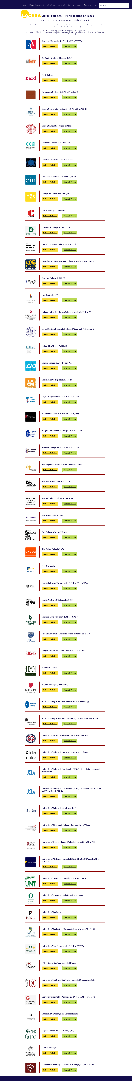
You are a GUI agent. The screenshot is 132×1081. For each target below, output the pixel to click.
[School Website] (50, 46)
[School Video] (69, 46)
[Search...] (114, 5)
